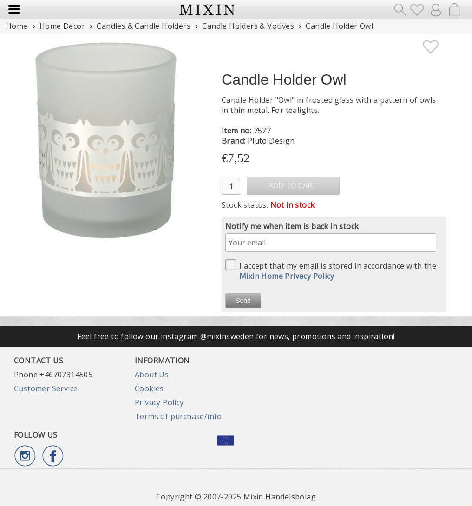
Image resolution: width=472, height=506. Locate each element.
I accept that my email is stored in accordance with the (330, 270)
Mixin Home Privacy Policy (286, 276)
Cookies (149, 388)
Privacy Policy (159, 402)
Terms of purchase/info (178, 416)
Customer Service (46, 388)
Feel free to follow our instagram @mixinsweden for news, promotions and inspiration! (236, 336)
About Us (152, 374)
